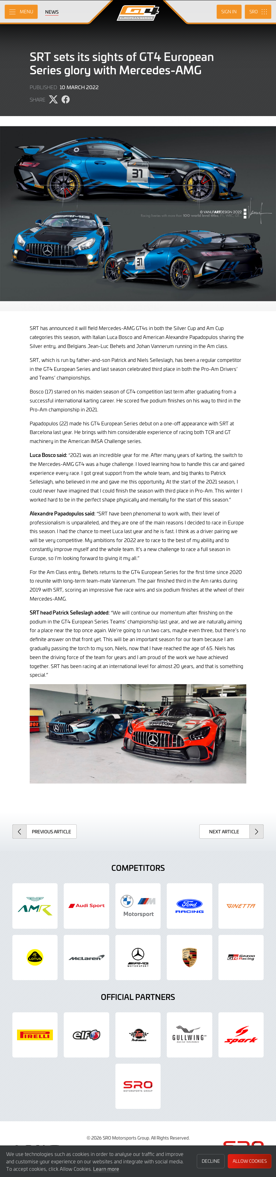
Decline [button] (211, 1161)
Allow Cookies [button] (250, 1161)
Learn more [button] (106, 1168)
